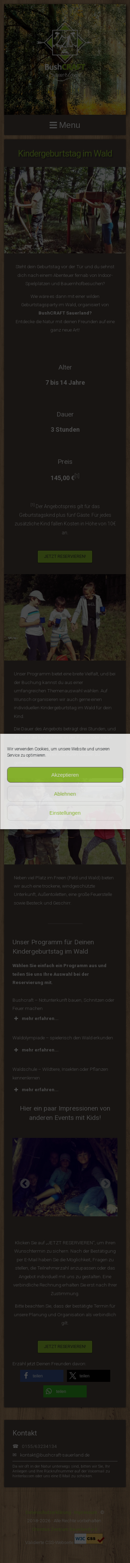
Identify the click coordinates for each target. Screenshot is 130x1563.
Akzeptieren (65, 775)
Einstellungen (64, 813)
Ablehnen (65, 794)
